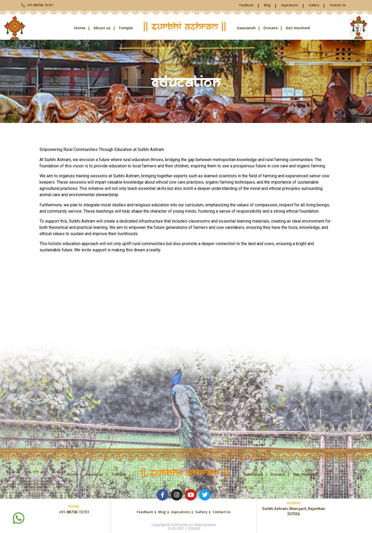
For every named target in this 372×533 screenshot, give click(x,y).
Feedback (246, 5)
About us (102, 27)
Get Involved (298, 27)
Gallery (314, 5)
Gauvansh (246, 27)
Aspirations (289, 5)
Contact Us (338, 5)
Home (80, 27)
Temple (126, 27)
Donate (270, 27)
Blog (267, 5)
